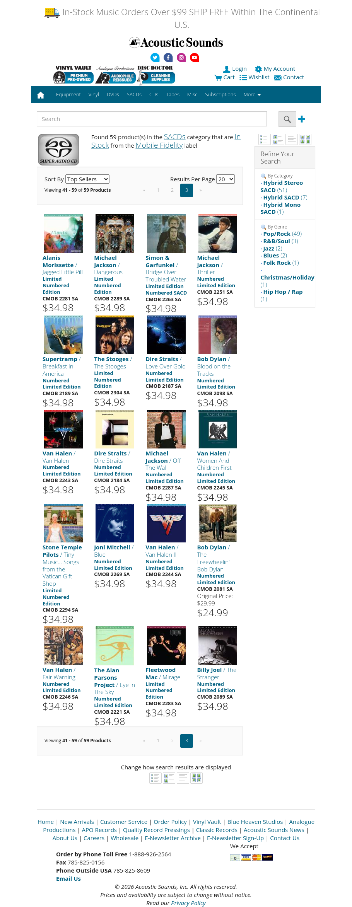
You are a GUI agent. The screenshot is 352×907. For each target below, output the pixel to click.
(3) (280, 241)
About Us (65, 838)
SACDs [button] (134, 94)
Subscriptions (220, 94)
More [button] (252, 94)
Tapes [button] (172, 94)
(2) (272, 248)
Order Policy (170, 821)
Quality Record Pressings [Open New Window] (156, 830)
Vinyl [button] (94, 94)
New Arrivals (77, 821)
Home (46, 821)
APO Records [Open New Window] (99, 830)
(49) (282, 233)
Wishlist (255, 77)
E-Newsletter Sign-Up (235, 838)
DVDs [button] (113, 94)
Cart (224, 77)
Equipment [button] (68, 94)
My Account (276, 68)
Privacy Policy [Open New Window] (188, 903)
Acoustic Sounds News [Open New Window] (274, 830)
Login (235, 68)
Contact (290, 77)
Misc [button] (192, 94)
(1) (281, 208)
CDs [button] (153, 94)
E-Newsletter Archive (173, 838)
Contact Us (284, 838)
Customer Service (123, 821)
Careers (94, 838)
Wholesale (124, 838)
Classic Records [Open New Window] (217, 830)
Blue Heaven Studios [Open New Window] (255, 821)
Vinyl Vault (207, 821)
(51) (282, 186)
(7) (285, 197)
